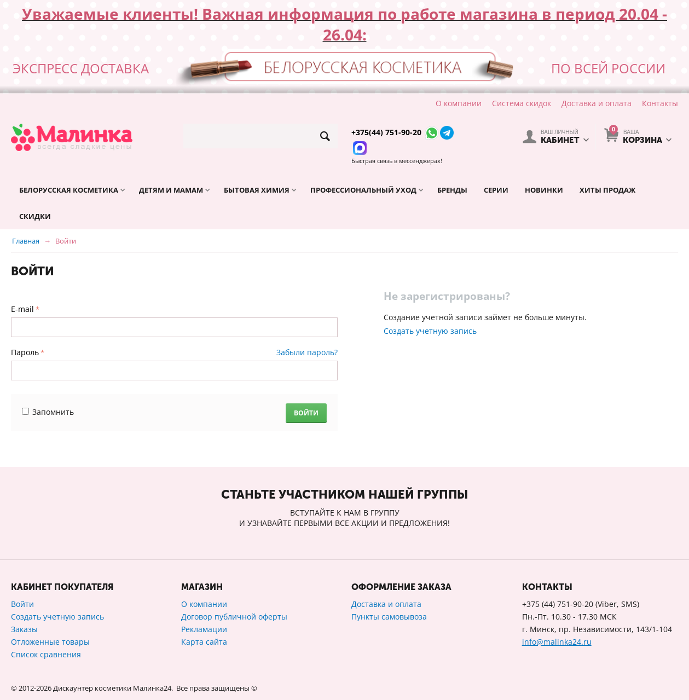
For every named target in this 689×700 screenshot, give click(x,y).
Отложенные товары (50, 642)
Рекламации (204, 629)
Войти (306, 413)
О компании (459, 103)
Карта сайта (204, 642)
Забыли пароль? (307, 352)
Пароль (25, 352)
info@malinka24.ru (557, 642)
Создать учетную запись (430, 331)
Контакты (660, 103)
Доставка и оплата (596, 103)
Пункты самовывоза (389, 616)
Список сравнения (46, 654)
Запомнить (48, 412)
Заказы (24, 629)
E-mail (22, 309)
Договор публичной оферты (234, 616)
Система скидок (521, 103)
